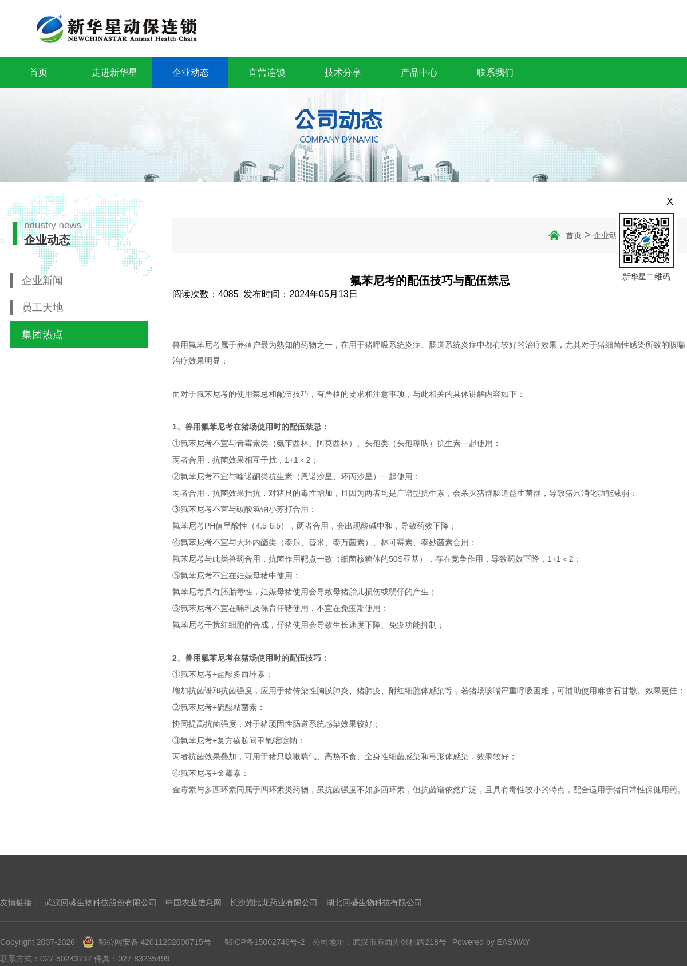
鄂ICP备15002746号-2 (264, 942)
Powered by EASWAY (491, 942)
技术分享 (343, 72)
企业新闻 (42, 280)
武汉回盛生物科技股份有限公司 (101, 902)
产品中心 (419, 72)
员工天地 (42, 307)
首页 (38, 72)
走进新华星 (114, 72)
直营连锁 (266, 72)
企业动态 (190, 72)
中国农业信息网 (193, 902)
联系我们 (495, 72)
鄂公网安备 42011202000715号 (147, 942)
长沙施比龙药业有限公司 (274, 902)
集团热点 (42, 334)
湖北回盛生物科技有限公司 (374, 902)
